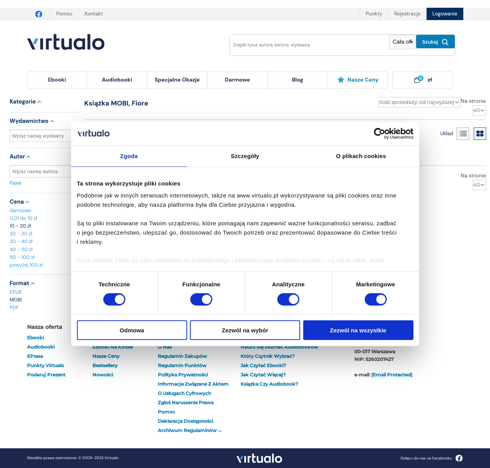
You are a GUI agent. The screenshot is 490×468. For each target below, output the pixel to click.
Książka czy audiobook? (269, 384)
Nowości (102, 375)
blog (297, 79)
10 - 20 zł (20, 226)
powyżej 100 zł (26, 265)
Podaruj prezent (46, 375)
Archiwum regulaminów (190, 430)
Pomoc (64, 13)
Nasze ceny (358, 79)
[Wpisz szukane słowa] (304, 45)
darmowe (237, 79)
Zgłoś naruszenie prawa (185, 402)
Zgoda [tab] (129, 155)
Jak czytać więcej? (263, 375)
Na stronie (473, 100)
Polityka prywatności (183, 375)
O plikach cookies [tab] (361, 155)
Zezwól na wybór (245, 330)
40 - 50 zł (21, 249)
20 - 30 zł (21, 233)
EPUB (16, 292)
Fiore (44, 183)
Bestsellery (105, 365)
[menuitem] (57, 79)
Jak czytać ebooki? (263, 365)
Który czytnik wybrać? (268, 356)
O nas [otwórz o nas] (165, 347)
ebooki (35, 337)
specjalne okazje (177, 79)
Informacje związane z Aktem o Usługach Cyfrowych (193, 388)
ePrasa (35, 356)
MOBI (16, 299)
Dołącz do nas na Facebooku (432, 458)
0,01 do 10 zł (23, 218)
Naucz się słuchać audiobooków (279, 347)
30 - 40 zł (21, 241)
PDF (14, 307)
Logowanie (444, 13)
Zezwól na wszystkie (358, 330)
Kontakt (94, 13)
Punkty (374, 13)
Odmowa (132, 330)
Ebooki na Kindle (112, 347)
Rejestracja (407, 13)
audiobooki (41, 347)
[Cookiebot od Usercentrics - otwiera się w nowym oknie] (379, 133)
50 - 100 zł (22, 257)
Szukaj (435, 42)
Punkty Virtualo (45, 365)
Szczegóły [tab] (245, 155)
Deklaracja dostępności (185, 421)
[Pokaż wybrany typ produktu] (402, 42)
